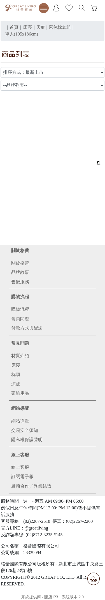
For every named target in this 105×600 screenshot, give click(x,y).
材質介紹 (20, 355)
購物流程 (20, 296)
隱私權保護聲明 (27, 439)
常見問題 (20, 343)
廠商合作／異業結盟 (31, 486)
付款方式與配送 (27, 328)
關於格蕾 (20, 250)
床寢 (15, 365)
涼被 (15, 384)
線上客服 (20, 454)
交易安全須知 (24, 430)
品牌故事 (20, 272)
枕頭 (15, 374)
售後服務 (20, 281)
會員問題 (20, 318)
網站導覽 (20, 408)
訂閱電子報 (22, 476)
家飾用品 (20, 393)
